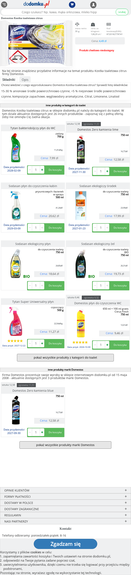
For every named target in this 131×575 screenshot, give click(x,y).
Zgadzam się (65, 543)
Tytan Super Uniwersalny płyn (33, 302)
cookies (35, 552)
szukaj (122, 12)
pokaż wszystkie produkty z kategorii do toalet (65, 357)
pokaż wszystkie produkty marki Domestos (65, 445)
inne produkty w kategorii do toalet (65, 105)
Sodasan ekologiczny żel (98, 244)
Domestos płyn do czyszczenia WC (97, 303)
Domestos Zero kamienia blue (33, 390)
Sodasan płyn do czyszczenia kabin (33, 186)
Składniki (8, 80)
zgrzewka (91, 123)
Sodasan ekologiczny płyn (33, 244)
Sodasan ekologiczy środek (97, 186)
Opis (25, 80)
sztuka (73, 123)
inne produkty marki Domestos (65, 369)
